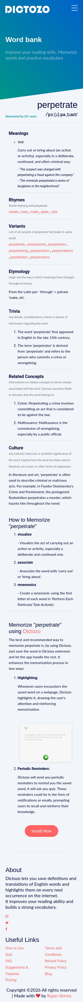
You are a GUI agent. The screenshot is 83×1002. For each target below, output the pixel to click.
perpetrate (17, 244)
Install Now (42, 831)
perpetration (40, 251)
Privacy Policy (56, 967)
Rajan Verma (59, 995)
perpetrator (19, 257)
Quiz (8, 954)
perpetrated (36, 244)
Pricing (10, 980)
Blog (48, 974)
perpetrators (40, 257)
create (14, 212)
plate (45, 212)
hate (24, 212)
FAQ (8, 961)
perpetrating (18, 251)
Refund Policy (55, 961)
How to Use (14, 948)
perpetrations (62, 251)
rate (54, 212)
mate (34, 212)
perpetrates (57, 244)
